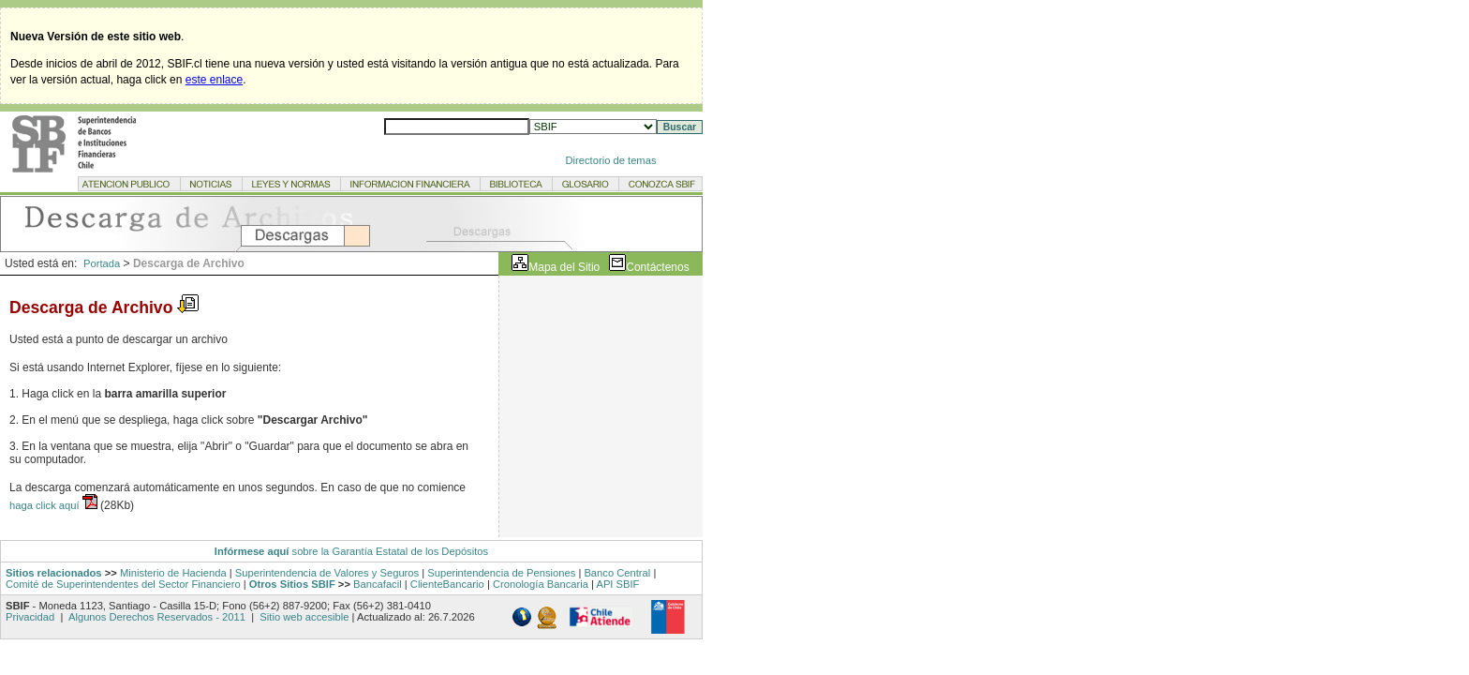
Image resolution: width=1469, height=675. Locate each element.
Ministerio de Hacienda (173, 572)
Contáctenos (657, 267)
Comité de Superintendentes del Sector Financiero (123, 584)
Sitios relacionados (54, 572)
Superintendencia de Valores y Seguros (327, 572)
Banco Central (617, 572)
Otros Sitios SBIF (292, 584)
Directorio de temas (611, 160)
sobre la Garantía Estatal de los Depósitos (388, 551)
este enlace (214, 79)
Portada (101, 263)
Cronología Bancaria (540, 584)
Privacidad (31, 616)
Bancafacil (377, 584)
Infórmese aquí (252, 551)
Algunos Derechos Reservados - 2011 (157, 616)
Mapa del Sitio (564, 267)
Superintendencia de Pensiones (501, 572)
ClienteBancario (447, 584)
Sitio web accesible (303, 616)
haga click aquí (45, 505)
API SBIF (617, 584)
